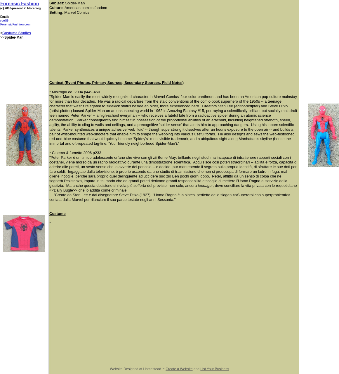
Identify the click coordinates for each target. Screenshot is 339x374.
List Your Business (214, 369)
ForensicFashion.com (15, 24)
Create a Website (179, 369)
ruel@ (4, 20)
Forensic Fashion (19, 3)
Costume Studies (16, 33)
